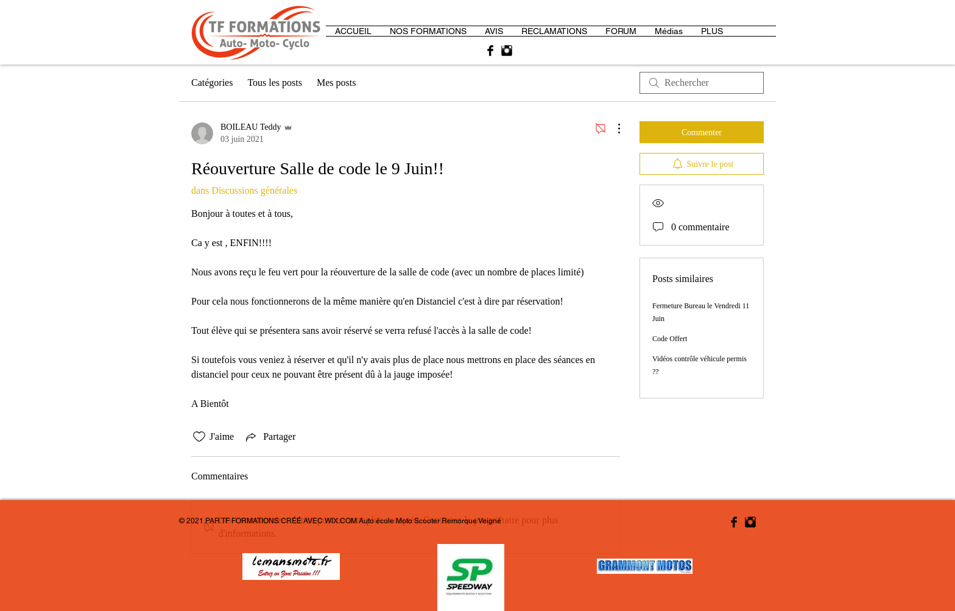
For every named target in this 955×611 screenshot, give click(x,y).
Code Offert (669, 338)
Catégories (212, 82)
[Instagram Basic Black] (506, 50)
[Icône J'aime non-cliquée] (199, 436)
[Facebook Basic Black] (490, 50)
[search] (702, 83)
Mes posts (336, 82)
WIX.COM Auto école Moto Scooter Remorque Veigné (413, 521)
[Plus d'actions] (612, 128)
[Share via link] (269, 436)
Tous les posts (274, 82)
